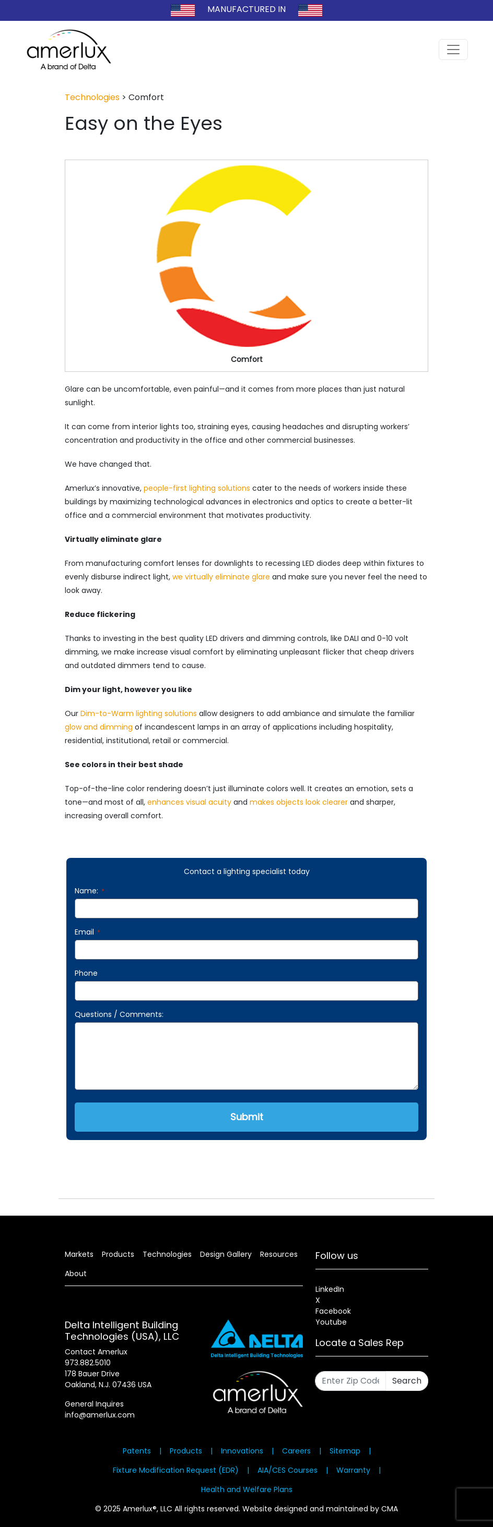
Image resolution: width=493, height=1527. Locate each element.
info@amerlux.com (100, 1415)
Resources (279, 1254)
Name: (89, 891)
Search (406, 1381)
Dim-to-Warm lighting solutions (138, 713)
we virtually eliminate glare (221, 577)
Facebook (333, 1311)
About (76, 1273)
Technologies (92, 97)
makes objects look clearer (299, 802)
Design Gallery (226, 1254)
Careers (296, 1451)
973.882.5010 (88, 1363)
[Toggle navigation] (453, 49)
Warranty (353, 1470)
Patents (137, 1451)
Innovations (242, 1451)
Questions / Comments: (119, 1014)
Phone (86, 973)
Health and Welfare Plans (246, 1489)
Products (118, 1254)
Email (87, 932)
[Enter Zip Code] (350, 1381)
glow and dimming (99, 727)
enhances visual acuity (189, 802)
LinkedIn (329, 1289)
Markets (79, 1254)
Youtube (331, 1322)
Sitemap (345, 1451)
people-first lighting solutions (197, 488)
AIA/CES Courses (287, 1470)
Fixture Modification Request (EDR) (176, 1470)
